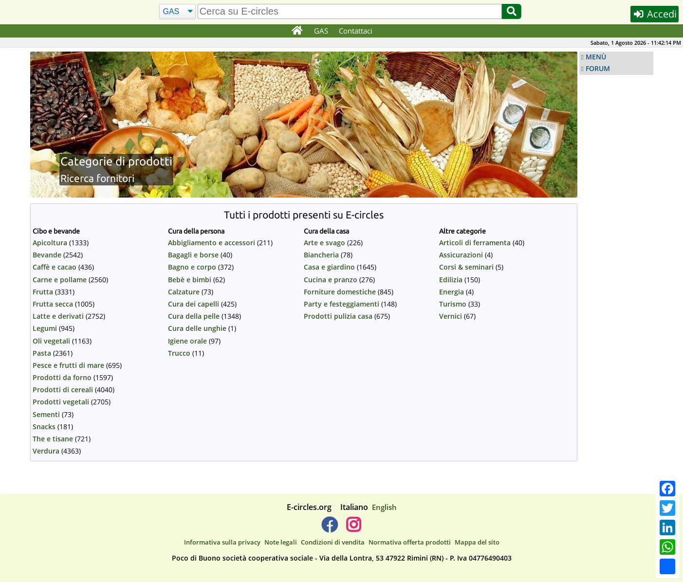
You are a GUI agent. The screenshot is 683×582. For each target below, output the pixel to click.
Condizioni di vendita (333, 542)
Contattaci (355, 31)
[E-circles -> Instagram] (353, 528)
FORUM (598, 68)
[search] (350, 11)
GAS (321, 31)
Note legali (280, 542)
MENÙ (596, 57)
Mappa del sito (477, 542)
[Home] (297, 31)
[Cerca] (177, 11)
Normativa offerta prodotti (410, 542)
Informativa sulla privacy (222, 542)
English (384, 507)
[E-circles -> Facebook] (329, 528)
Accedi (654, 13)
